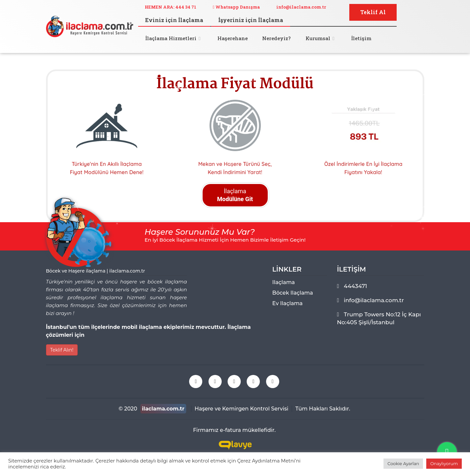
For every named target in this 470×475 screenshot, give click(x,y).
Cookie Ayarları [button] (403, 463)
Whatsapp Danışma (236, 7)
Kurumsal (318, 38)
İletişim (361, 38)
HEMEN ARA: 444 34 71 (170, 7)
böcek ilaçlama (292, 293)
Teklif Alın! (62, 350)
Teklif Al (373, 12)
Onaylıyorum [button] (444, 463)
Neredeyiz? (276, 38)
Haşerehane (232, 38)
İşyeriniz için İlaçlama (250, 19)
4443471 (355, 286)
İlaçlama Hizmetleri (170, 38)
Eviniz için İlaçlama (174, 19)
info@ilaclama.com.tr (301, 7)
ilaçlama (283, 282)
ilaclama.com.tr (163, 409)
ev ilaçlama (287, 303)
